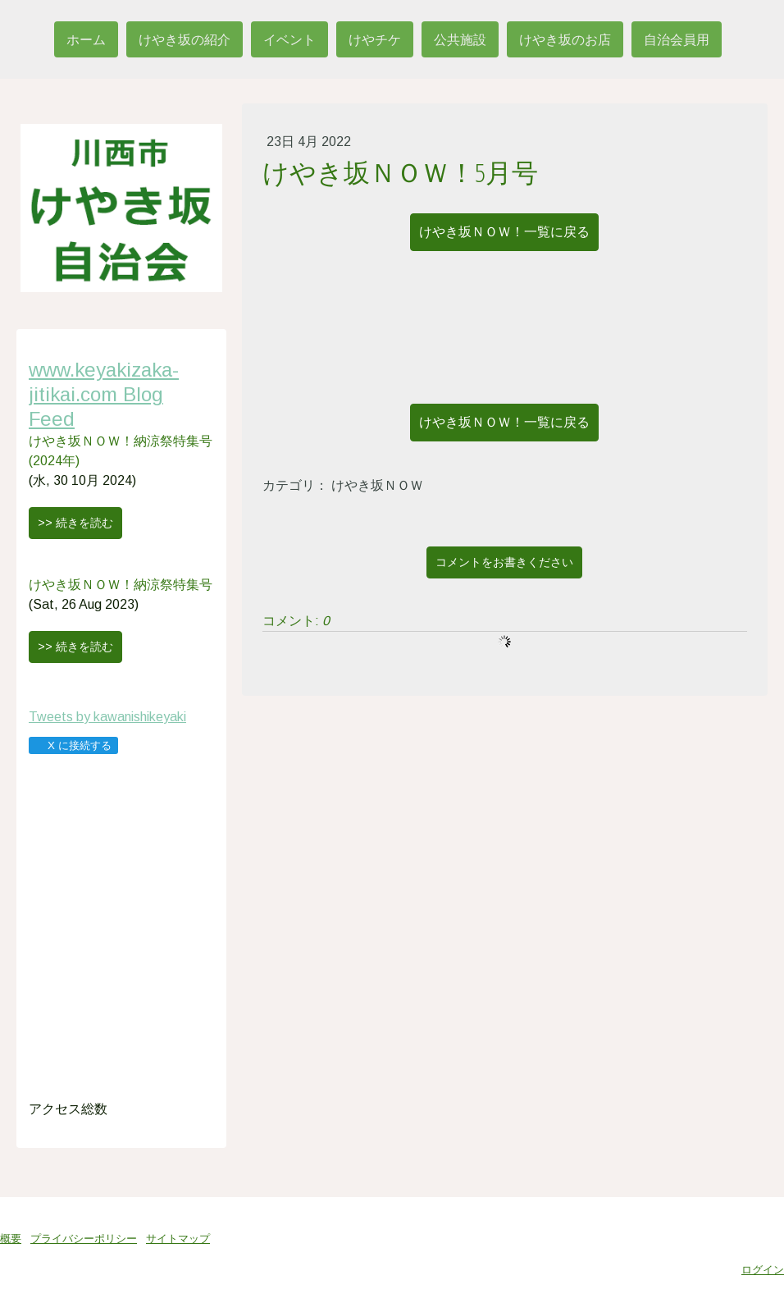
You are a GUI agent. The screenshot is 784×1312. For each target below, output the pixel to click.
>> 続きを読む (75, 522)
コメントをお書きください (504, 562)
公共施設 (460, 39)
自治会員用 (676, 39)
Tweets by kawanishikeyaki (107, 717)
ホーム (86, 39)
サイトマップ (178, 1238)
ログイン (762, 1270)
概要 (10, 1238)
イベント (289, 39)
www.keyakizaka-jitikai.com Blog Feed (104, 394)
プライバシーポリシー (83, 1238)
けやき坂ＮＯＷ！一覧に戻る (504, 232)
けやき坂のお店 (565, 39)
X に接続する (73, 745)
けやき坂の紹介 (184, 39)
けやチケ (375, 39)
